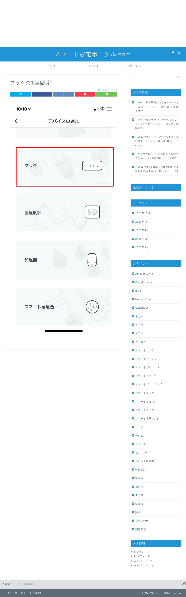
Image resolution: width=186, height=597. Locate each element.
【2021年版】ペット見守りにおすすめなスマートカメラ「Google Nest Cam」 (157, 141)
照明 (138, 512)
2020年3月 (142, 247)
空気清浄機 (142, 520)
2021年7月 (142, 221)
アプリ (139, 324)
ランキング (93, 66)
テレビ (139, 435)
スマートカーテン (146, 358)
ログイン (139, 551)
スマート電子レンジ (147, 418)
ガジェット (142, 341)
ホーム (52, 66)
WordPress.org (143, 565)
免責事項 (37, 593)
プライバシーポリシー (18, 593)
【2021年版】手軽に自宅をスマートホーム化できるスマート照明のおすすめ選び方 (157, 106)
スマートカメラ (144, 350)
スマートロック (144, 410)
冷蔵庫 (139, 478)
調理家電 (140, 529)
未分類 (139, 495)
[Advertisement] (93, 23)
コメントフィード (145, 560)
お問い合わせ (134, 66)
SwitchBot (141, 307)
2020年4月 (142, 238)
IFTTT (139, 290)
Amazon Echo (144, 273)
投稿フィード (142, 556)
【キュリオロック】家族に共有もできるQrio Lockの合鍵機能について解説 (156, 156)
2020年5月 (142, 230)
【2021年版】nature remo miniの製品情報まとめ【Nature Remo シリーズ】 (157, 169)
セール (139, 427)
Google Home (144, 282)
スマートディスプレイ (148, 384)
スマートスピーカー (147, 375)
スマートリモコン (146, 401)
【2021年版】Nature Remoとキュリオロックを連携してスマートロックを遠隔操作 (157, 124)
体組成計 (140, 469)
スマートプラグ (144, 392)
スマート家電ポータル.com (93, 54)
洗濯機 (139, 503)
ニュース (140, 444)
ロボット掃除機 (144, 461)
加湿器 (139, 486)
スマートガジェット (147, 367)
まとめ (139, 316)
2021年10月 (142, 213)
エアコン (140, 333)
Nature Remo (143, 299)
